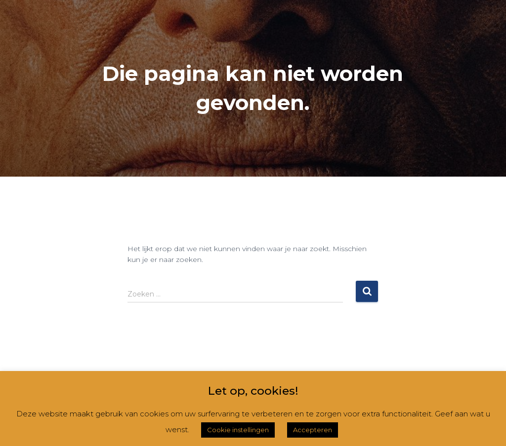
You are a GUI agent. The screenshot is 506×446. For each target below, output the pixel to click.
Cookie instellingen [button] (238, 430)
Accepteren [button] (312, 430)
